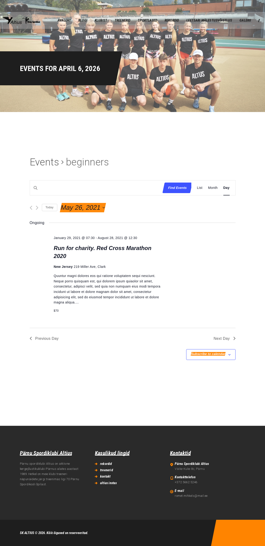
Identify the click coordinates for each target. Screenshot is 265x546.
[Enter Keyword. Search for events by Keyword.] (95, 187)
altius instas (108, 483)
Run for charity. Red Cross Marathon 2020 (103, 252)
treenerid (106, 470)
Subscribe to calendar (208, 354)
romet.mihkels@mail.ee (191, 495)
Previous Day (44, 338)
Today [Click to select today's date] (50, 207)
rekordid (106, 464)
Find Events (177, 188)
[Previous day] (31, 208)
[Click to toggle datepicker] (83, 207)
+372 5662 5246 (186, 482)
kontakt (105, 476)
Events (44, 162)
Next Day (224, 338)
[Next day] (37, 208)
